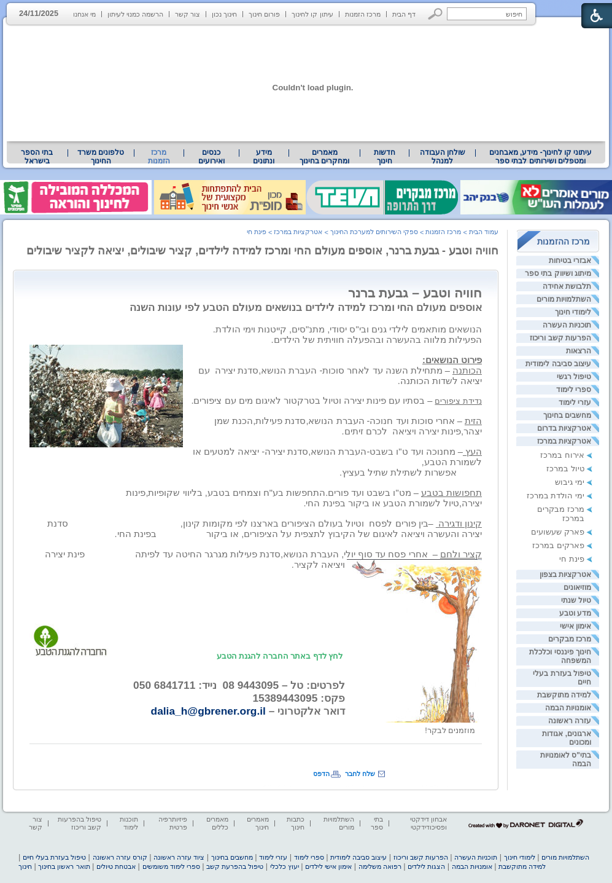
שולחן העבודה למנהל (442, 156)
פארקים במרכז (558, 545)
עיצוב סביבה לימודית (558, 363)
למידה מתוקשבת (564, 695)
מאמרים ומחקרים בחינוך (324, 156)
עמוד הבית (483, 231)
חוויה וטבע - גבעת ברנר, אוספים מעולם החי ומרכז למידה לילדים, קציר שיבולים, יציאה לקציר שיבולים (262, 251)
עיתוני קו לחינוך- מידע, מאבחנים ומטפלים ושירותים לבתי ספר (540, 156)
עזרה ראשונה (569, 720)
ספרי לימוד (573, 389)
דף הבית (404, 14)
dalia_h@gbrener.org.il (208, 711)
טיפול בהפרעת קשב (234, 866)
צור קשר (187, 14)
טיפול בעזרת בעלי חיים (54, 857)
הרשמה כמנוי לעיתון (135, 14)
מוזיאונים (577, 587)
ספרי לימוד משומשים (171, 866)
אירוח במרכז (562, 455)
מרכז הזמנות (363, 14)
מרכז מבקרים (569, 639)
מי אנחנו (84, 14)
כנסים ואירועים (211, 156)
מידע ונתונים (263, 156)
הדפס (321, 773)
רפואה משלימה (379, 866)
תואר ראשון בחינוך (64, 866)
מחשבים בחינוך (567, 415)
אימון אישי (575, 626)
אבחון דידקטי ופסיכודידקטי (428, 823)
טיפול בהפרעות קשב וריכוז (79, 823)
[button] (435, 13)
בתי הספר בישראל (37, 156)
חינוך (25, 866)
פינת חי (571, 558)
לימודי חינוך (573, 312)
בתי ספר (377, 823)
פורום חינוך (264, 14)
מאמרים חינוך (258, 823)
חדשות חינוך (384, 156)
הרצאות (578, 351)
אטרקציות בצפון (565, 574)
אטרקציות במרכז (564, 441)
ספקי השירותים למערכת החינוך (374, 231)
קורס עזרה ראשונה (120, 857)
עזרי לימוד (575, 402)
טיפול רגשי (574, 376)
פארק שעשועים (557, 531)
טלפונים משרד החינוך (100, 156)
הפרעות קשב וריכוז (560, 338)
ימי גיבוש (569, 482)
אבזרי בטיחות (570, 260)
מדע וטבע (575, 613)
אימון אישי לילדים (328, 866)
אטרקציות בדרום (564, 428)
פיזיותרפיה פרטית (172, 823)
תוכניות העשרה (567, 325)
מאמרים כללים (217, 823)
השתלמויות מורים (563, 299)
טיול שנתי (576, 600)
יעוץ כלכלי (284, 866)
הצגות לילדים (426, 866)
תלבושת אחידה (567, 286)
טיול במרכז (565, 468)
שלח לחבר (360, 773)
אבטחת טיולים (116, 866)
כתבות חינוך (295, 823)
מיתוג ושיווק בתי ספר (558, 273)
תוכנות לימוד (129, 823)
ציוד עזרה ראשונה (178, 857)
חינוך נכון (224, 14)
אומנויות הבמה (568, 708)
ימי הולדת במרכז (555, 495)
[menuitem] (540, 156)
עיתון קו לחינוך (312, 14)
